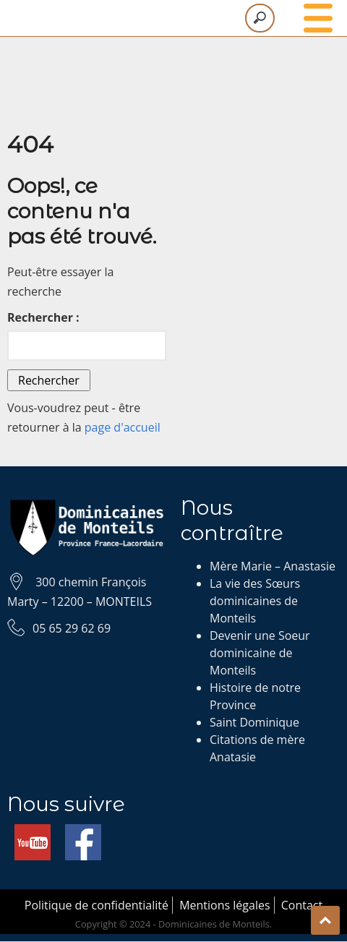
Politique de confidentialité (96, 905)
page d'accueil (122, 427)
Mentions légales (224, 905)
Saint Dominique (254, 722)
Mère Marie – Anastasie (272, 566)
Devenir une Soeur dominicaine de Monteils (260, 653)
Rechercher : (43, 317)
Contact (301, 905)
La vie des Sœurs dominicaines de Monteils (255, 600)
